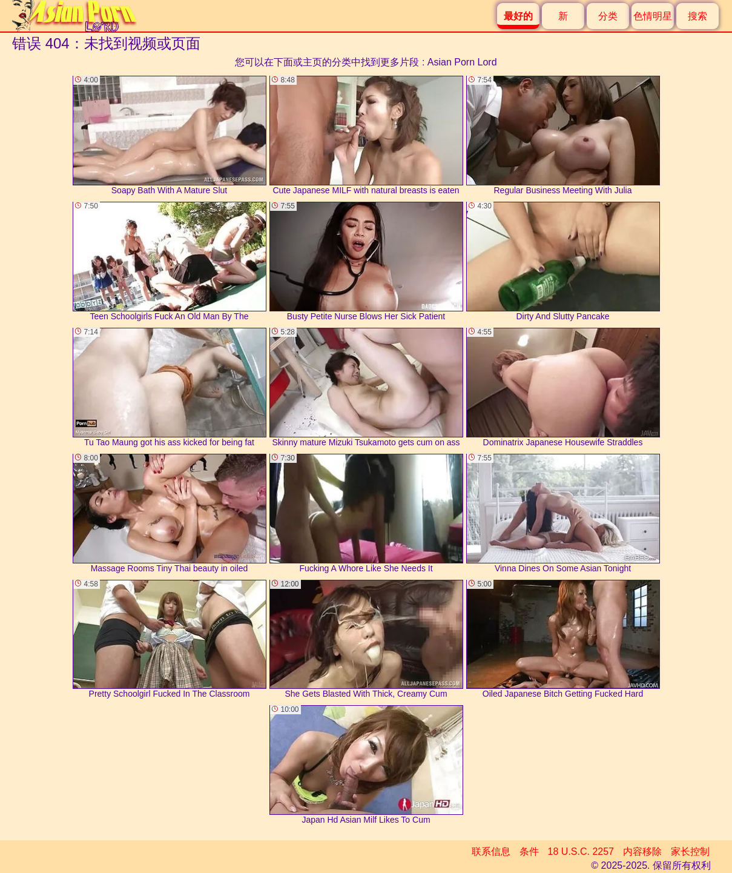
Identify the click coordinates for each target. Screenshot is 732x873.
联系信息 (491, 851)
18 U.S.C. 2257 (581, 851)
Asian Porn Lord (462, 62)
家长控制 (690, 851)
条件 (529, 851)
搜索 (697, 16)
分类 (608, 16)
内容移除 (642, 851)
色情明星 (652, 16)
